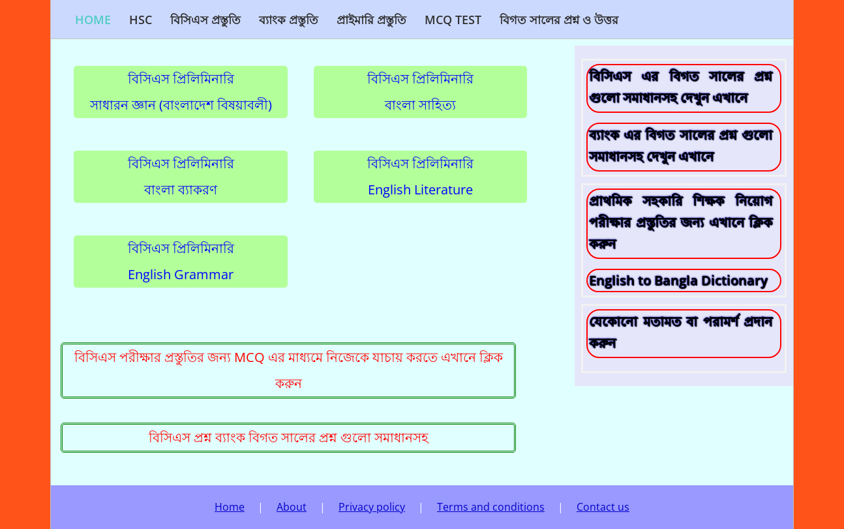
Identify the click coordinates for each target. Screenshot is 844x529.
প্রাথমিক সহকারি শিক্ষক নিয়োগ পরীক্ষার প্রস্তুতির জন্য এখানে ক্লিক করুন (680, 222)
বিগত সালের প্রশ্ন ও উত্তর (559, 19)
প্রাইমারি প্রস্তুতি (371, 19)
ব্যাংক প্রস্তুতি (288, 19)
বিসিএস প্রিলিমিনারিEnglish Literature (420, 176)
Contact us (603, 507)
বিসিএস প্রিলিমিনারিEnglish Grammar (181, 261)
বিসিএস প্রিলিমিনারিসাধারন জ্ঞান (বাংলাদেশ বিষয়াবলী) (181, 91)
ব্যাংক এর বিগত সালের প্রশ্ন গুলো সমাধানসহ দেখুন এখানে (680, 145)
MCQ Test (453, 19)
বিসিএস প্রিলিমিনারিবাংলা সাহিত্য (420, 91)
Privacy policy (372, 507)
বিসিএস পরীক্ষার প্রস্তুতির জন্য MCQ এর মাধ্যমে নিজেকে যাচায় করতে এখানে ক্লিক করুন (288, 370)
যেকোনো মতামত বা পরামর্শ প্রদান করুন (680, 332)
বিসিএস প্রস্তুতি (205, 19)
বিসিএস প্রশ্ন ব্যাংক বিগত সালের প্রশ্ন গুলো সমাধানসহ (289, 437)
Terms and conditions (491, 507)
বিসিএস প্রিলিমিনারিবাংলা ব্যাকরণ (181, 176)
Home (93, 19)
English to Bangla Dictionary (678, 280)
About (292, 507)
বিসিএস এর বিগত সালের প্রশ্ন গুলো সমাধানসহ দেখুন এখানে (680, 86)
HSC (140, 19)
